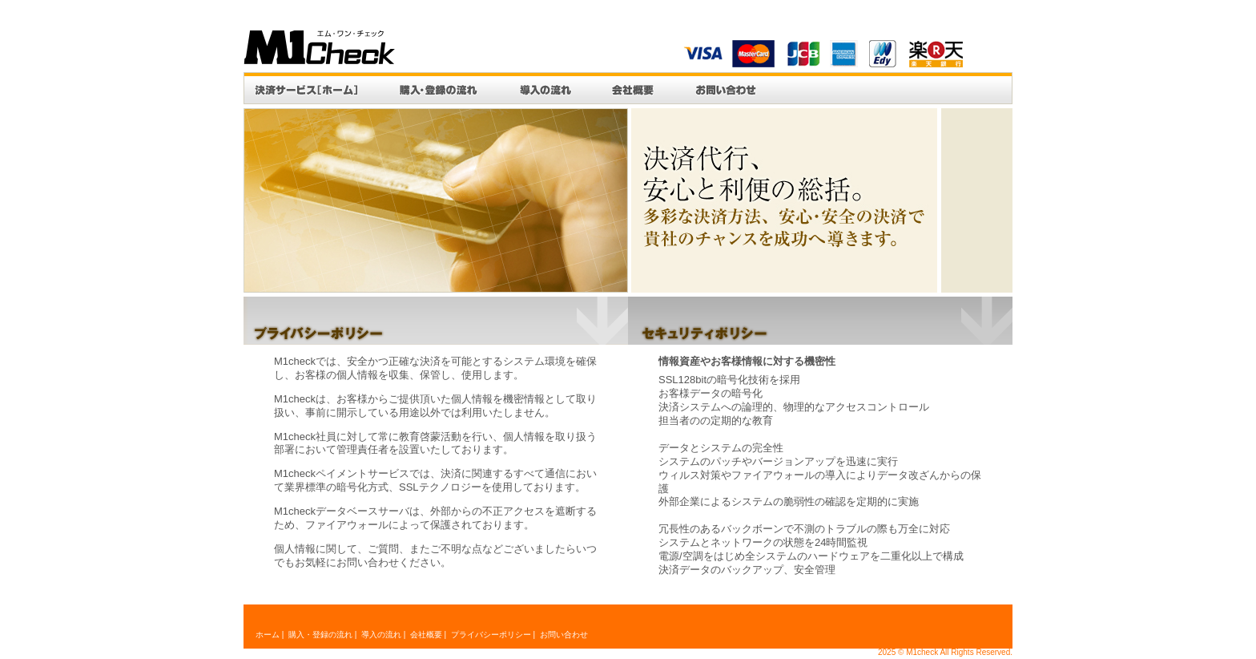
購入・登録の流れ (438, 88)
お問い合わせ (725, 88)
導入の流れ (544, 88)
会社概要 (632, 88)
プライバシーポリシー (491, 634)
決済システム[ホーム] (311, 88)
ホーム (268, 634)
